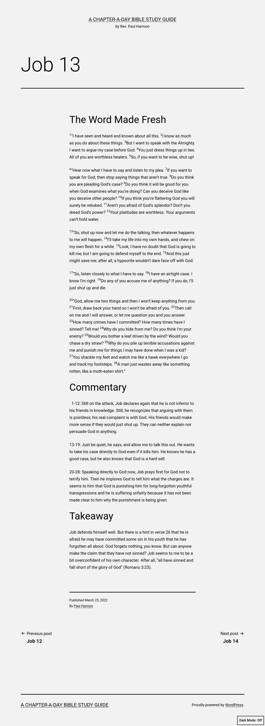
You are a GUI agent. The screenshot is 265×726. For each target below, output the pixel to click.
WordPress (234, 705)
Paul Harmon (83, 606)
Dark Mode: (250, 720)
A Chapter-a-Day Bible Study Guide (132, 19)
